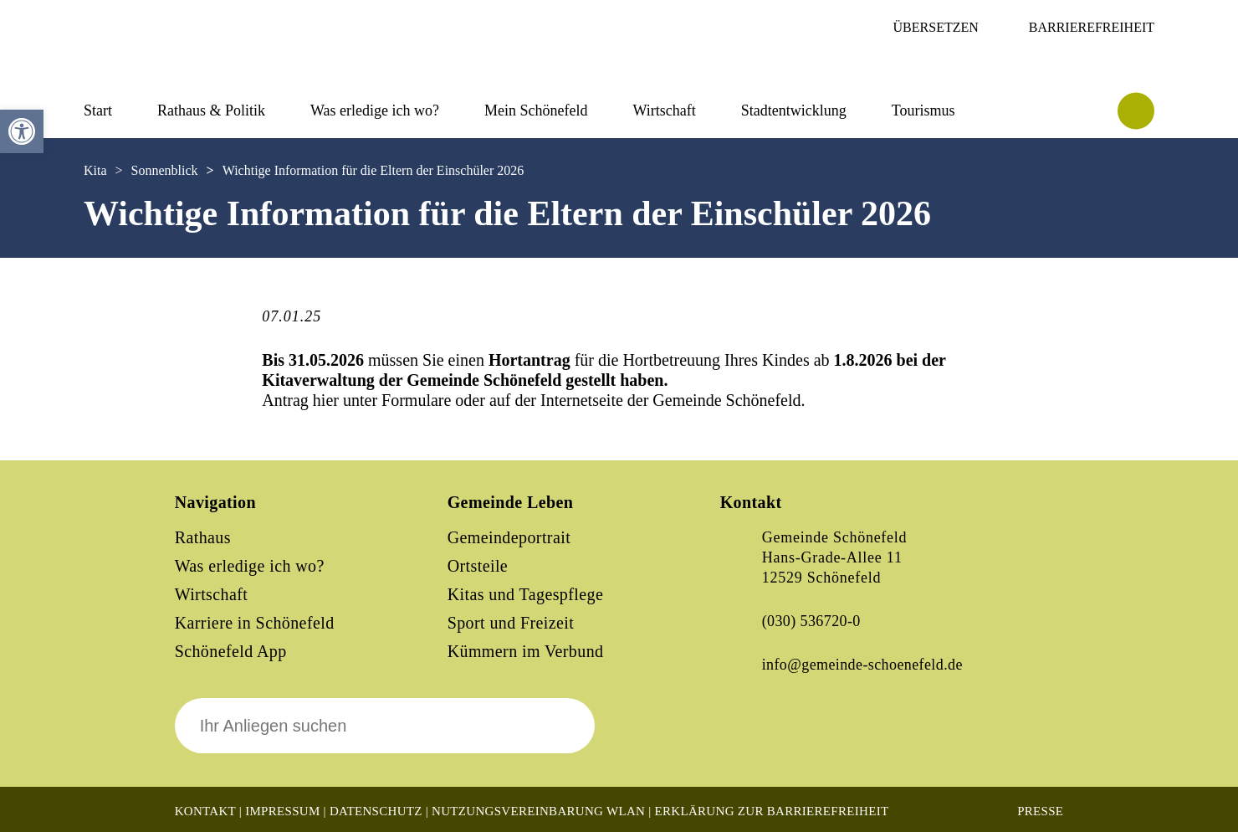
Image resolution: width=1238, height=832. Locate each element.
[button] (21, 131)
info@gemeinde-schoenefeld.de (862, 664)
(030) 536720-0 (811, 621)
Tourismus (923, 110)
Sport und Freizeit (511, 623)
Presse (1040, 811)
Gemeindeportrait (509, 537)
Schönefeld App (231, 651)
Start (98, 110)
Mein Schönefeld (535, 110)
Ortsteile (478, 566)
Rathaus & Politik (211, 110)
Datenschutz (376, 811)
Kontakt (205, 811)
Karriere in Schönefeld (255, 623)
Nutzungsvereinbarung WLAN (538, 811)
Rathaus (203, 537)
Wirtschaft (663, 110)
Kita (95, 170)
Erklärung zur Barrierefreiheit (772, 811)
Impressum (282, 811)
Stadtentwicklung (794, 110)
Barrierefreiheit (1091, 27)
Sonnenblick (164, 170)
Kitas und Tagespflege (526, 594)
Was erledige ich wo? (374, 110)
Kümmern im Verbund (526, 651)
